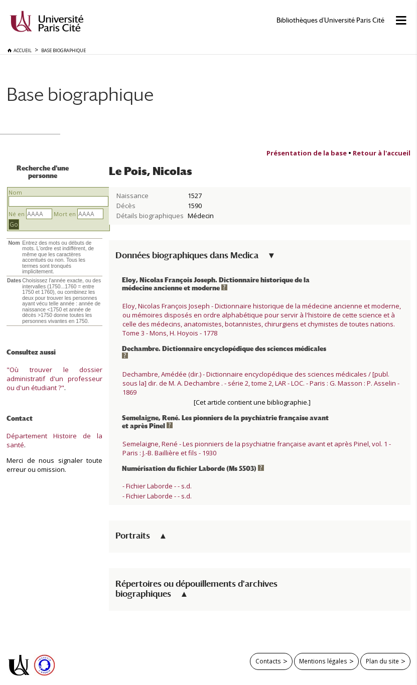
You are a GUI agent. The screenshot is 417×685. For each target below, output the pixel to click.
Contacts (268, 661)
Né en (17, 214)
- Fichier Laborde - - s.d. (157, 485)
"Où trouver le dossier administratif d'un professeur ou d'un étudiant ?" (54, 378)
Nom (15, 192)
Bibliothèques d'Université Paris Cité (330, 20)
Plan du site (382, 661)
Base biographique (80, 94)
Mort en (65, 214)
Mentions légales (323, 661)
